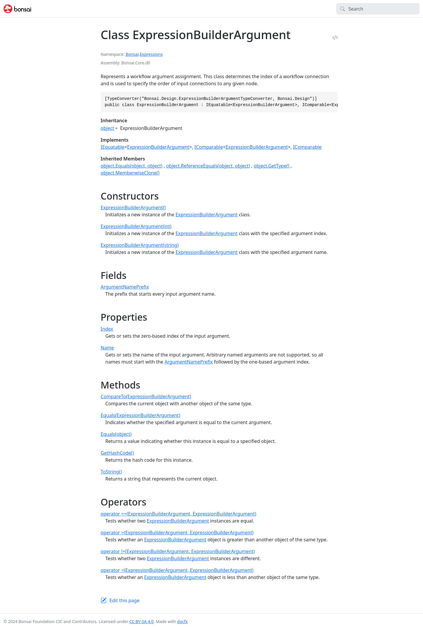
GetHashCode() (117, 453)
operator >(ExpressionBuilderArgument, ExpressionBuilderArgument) (177, 532)
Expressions (151, 54)
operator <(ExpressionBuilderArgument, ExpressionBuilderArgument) (177, 570)
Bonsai (132, 54)
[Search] (377, 8)
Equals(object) (116, 434)
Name (107, 347)
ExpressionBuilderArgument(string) (140, 245)
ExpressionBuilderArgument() (133, 207)
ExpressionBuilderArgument (158, 147)
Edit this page (125, 600)
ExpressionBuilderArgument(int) (136, 226)
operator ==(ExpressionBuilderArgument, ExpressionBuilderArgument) (178, 514)
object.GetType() (271, 166)
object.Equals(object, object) (131, 166)
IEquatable (113, 147)
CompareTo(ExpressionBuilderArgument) (146, 396)
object (107, 128)
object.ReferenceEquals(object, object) (208, 166)
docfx (182, 621)
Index (107, 329)
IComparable (208, 147)
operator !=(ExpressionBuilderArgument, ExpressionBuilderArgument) (178, 551)
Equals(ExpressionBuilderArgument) (140, 415)
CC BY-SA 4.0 (141, 621)
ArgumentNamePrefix (125, 287)
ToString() (111, 471)
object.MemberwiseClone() (130, 173)
